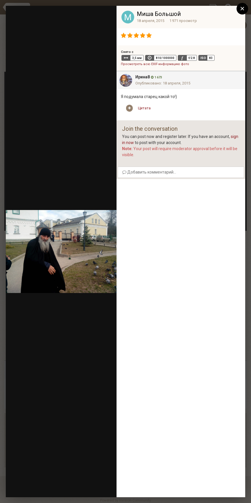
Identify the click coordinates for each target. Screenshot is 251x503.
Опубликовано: (162, 83)
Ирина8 (142, 77)
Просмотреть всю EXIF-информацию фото (155, 64)
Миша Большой (159, 13)
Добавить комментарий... (149, 172)
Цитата (144, 108)
